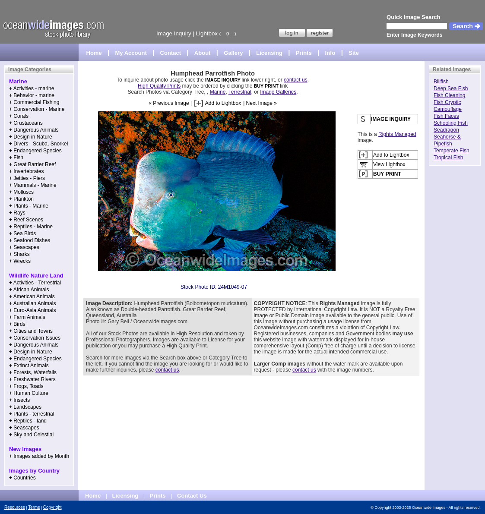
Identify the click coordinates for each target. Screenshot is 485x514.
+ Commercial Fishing (34, 102)
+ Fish (16, 158)
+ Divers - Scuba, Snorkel (38, 144)
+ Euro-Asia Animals (32, 310)
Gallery (233, 53)
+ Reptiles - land (28, 421)
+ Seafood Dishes (29, 240)
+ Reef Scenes (26, 220)
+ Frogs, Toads (26, 386)
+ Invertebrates (26, 171)
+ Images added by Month (39, 456)
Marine (218, 92)
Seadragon (446, 130)
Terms (34, 507)
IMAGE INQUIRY (223, 79)
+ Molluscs (21, 192)
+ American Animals (32, 296)
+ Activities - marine (31, 88)
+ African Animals (29, 290)
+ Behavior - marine (31, 95)
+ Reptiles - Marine (31, 227)
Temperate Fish (451, 151)
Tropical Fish (448, 158)
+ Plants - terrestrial (31, 414)
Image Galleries (278, 92)
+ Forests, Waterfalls (33, 372)
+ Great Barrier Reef (32, 164)
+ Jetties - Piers (27, 178)
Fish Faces (446, 116)
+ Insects (19, 400)
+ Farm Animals (27, 317)
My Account (131, 53)
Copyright (52, 507)
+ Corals (19, 116)
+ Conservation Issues (34, 338)
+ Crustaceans (26, 123)
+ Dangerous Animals (33, 130)
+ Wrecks (20, 261)
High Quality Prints (159, 86)
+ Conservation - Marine (36, 109)
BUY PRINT (266, 85)
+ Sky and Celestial (31, 435)
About (202, 53)
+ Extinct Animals (29, 366)
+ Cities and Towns (31, 331)
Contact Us (192, 495)
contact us (295, 80)
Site (354, 53)
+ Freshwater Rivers (32, 379)
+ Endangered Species (35, 151)
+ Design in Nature (30, 137)
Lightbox (207, 33)
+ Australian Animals (32, 303)
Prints (304, 53)
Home (94, 53)
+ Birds (17, 324)
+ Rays (17, 213)
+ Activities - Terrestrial (35, 283)
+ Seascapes (24, 247)
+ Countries (22, 478)
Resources (14, 507)
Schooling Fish (451, 123)
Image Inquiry (173, 33)
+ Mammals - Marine (33, 185)
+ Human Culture (28, 393)
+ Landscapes (25, 407)
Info (330, 53)
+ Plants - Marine (28, 206)
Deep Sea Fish (451, 88)
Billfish (441, 82)
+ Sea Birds (22, 233)
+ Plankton (21, 199)
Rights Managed (397, 134)
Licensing (269, 53)
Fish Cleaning (449, 95)
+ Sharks (19, 254)
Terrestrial (239, 92)
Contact (170, 53)
